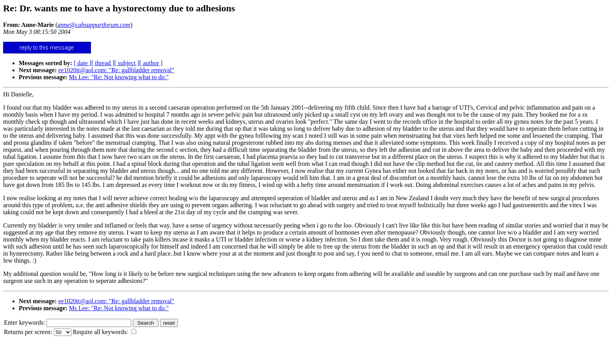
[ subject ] (126, 63)
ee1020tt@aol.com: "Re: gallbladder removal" (116, 70)
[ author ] (151, 63)
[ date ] (82, 63)
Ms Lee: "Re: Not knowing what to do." (119, 77)
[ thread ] (102, 63)
